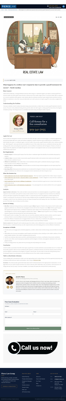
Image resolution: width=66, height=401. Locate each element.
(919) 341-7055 (37, 260)
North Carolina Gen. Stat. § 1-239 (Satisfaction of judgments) (18, 185)
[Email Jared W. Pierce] (11, 287)
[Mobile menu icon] (63, 6)
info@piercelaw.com (59, 379)
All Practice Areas (26, 391)
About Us (38, 376)
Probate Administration (27, 379)
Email (6, 311)
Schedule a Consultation (9, 386)
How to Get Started (40, 379)
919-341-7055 (53, 6)
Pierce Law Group (8, 374)
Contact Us (38, 385)
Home (2, 9)
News (6, 9)
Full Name (7, 306)
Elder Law (24, 389)
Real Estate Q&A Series (12, 9)
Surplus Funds (25, 387)
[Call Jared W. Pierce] (8, 287)
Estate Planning (25, 376)
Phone (35, 311)
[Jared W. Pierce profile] (9, 280)
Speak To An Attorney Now (33, 328)
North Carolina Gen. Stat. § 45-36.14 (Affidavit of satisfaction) (18, 181)
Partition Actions (26, 385)
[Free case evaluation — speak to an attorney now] (33, 122)
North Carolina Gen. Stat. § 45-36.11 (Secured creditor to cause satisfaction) (21, 177)
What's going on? (8, 317)
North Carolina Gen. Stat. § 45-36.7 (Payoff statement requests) (19, 175)
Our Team (38, 381)
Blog (37, 383)
